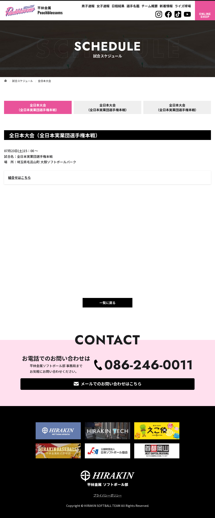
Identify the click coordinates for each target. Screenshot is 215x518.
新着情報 (166, 5)
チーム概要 (150, 5)
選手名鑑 (133, 5)
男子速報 (88, 5)
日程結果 (118, 5)
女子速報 (103, 5)
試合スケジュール (22, 81)
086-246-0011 (148, 365)
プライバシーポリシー (107, 495)
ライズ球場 (183, 5)
